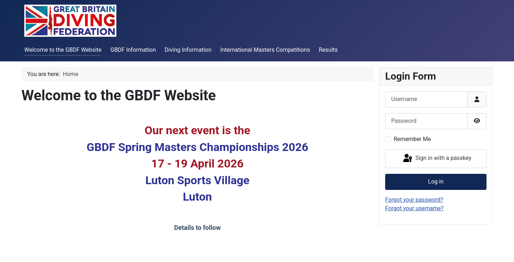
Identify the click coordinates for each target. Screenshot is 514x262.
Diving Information (188, 49)
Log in (435, 181)
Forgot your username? (414, 208)
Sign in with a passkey (437, 158)
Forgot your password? (414, 199)
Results (328, 49)
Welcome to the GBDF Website (62, 49)
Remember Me (412, 139)
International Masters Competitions (265, 49)
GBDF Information (133, 49)
